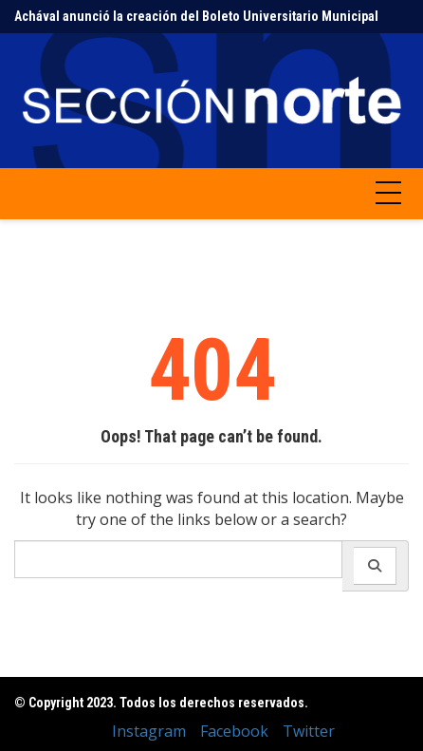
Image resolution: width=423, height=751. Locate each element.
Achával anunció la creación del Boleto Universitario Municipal (196, 16)
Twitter (309, 731)
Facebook (234, 731)
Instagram (149, 731)
